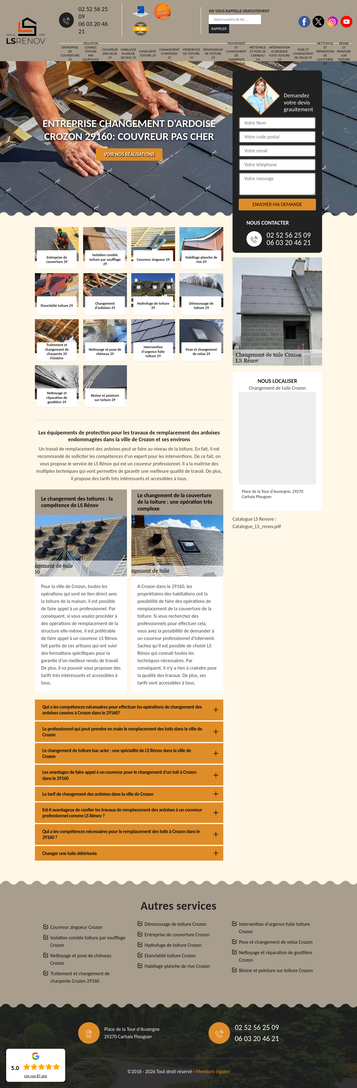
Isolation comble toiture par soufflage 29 (90, 53)
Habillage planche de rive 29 (128, 54)
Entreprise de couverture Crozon (177, 935)
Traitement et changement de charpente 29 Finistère (236, 53)
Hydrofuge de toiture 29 (191, 54)
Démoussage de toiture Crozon (175, 924)
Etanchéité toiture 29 (147, 53)
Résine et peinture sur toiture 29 (344, 53)
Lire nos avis (35, 1076)
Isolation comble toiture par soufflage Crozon (87, 941)
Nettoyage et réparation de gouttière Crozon (276, 956)
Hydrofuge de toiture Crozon (173, 945)
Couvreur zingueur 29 (110, 54)
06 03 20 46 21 (93, 27)
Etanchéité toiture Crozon (170, 956)
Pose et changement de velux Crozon (276, 942)
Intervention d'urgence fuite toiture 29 (279, 53)
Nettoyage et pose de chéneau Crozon (80, 959)
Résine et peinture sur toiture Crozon (276, 970)
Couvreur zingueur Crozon (76, 927)
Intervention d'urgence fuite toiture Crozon (274, 927)
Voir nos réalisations (129, 154)
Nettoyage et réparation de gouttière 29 (325, 53)
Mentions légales (213, 1071)
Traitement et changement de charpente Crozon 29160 (80, 977)
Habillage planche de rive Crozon (177, 966)
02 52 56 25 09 (93, 12)
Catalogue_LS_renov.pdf (257, 526)
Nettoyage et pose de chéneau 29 (258, 53)
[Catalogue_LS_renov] (277, 604)
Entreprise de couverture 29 (70, 53)
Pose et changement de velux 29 (303, 54)
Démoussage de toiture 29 (213, 54)
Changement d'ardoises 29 (169, 54)
